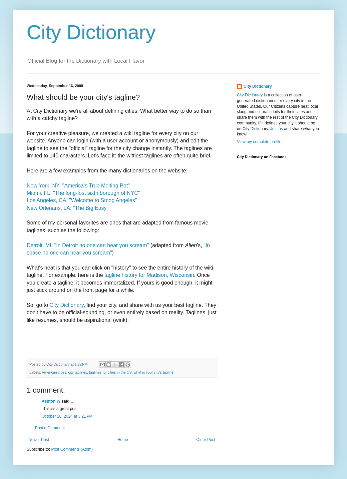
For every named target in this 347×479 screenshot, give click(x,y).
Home (122, 439)
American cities (54, 372)
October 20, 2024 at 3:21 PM (67, 416)
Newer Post (38, 439)
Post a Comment (50, 428)
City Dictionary (91, 32)
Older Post (205, 439)
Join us (276, 128)
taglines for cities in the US (110, 372)
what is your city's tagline (154, 372)
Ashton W (51, 401)
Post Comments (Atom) (72, 449)
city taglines (77, 372)
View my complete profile (259, 141)
